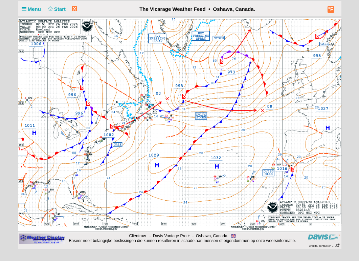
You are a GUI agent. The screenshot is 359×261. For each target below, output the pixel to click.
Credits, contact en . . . (324, 245)
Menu (33, 9)
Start (56, 9)
